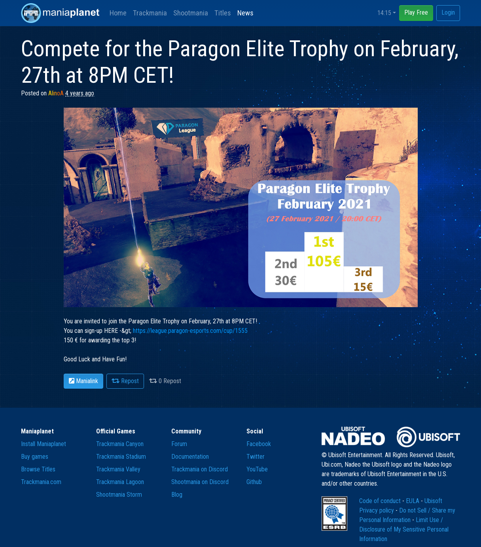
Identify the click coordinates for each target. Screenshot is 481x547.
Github (254, 482)
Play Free (416, 12)
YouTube (257, 469)
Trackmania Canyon (120, 444)
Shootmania (190, 13)
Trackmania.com (41, 482)
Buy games (34, 456)
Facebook (258, 444)
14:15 (384, 13)
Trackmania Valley (118, 469)
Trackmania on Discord (199, 469)
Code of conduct (380, 501)
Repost (125, 381)
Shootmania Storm (119, 494)
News (245, 13)
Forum (179, 444)
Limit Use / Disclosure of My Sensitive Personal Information (404, 529)
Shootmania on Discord (200, 482)
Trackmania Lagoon (120, 482)
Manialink (83, 381)
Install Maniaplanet (43, 444)
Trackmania (150, 13)
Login (448, 12)
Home (118, 13)
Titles (222, 13)
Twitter (255, 456)
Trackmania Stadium (121, 456)
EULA (413, 501)
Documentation (190, 456)
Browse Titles (38, 469)
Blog (176, 494)
